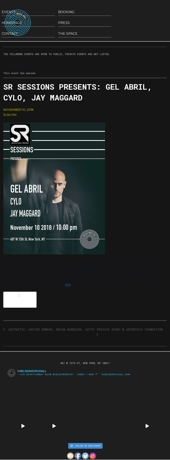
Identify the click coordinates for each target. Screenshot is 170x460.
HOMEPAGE (12, 23)
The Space (68, 34)
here (68, 284)
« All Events (14, 66)
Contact (10, 34)
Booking (66, 12)
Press (64, 23)
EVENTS (9, 12)
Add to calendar (20, 299)
